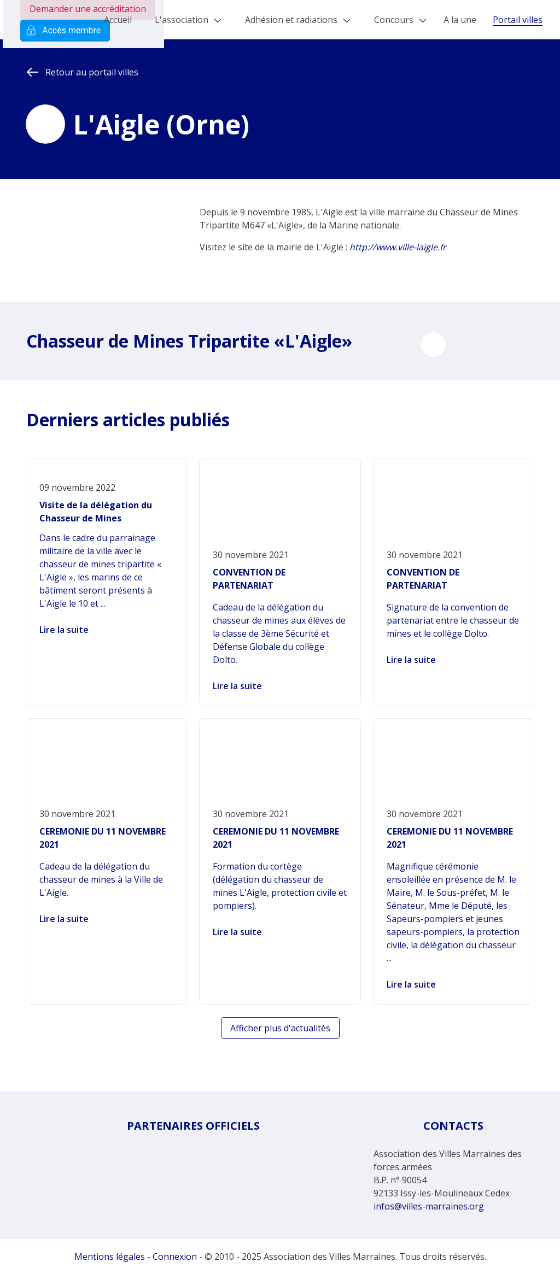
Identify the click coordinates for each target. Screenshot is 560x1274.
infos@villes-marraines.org (429, 1206)
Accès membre (65, 30)
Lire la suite (64, 630)
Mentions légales (109, 1256)
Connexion (175, 1256)
